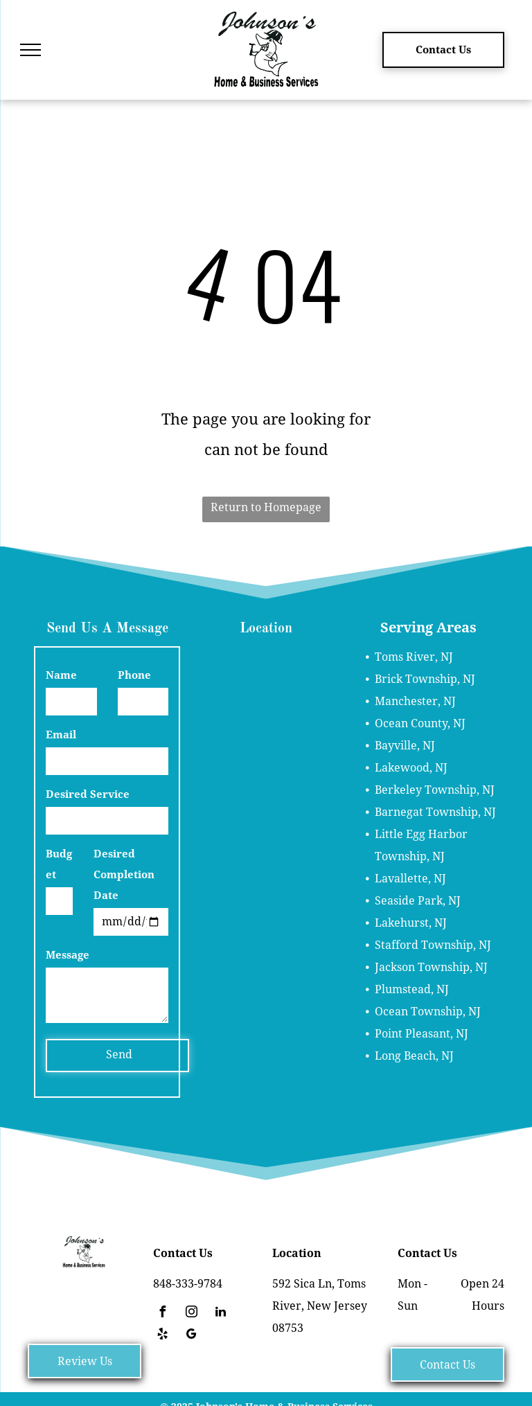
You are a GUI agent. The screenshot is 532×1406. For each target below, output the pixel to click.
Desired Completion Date (124, 875)
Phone (134, 675)
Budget (59, 864)
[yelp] (162, 1335)
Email (61, 735)
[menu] (30, 50)
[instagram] (191, 1313)
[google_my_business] (191, 1335)
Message (67, 955)
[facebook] (162, 1313)
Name (61, 675)
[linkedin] (220, 1313)
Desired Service (88, 794)
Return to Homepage (266, 507)
